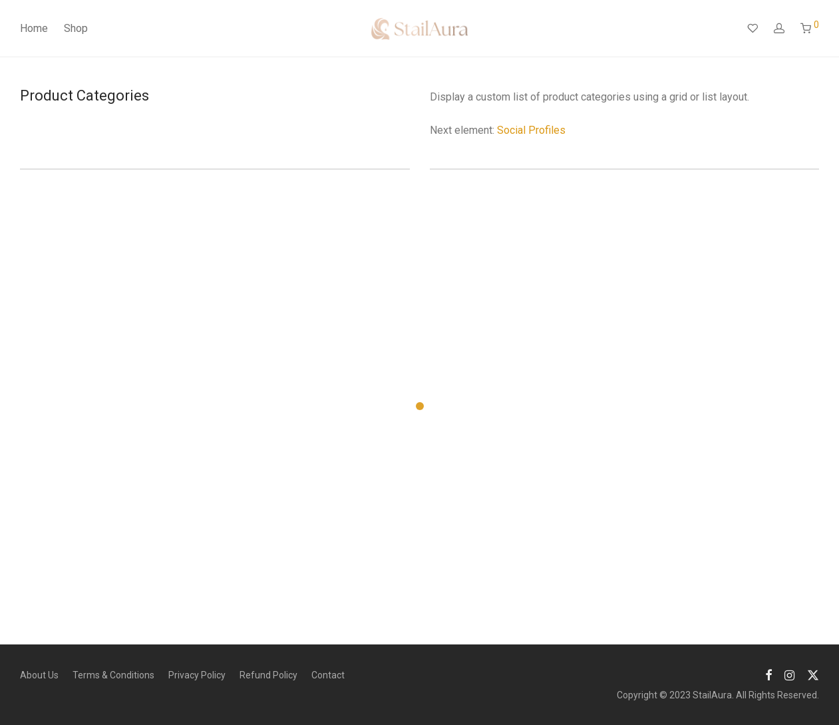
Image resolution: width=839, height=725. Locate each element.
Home (34, 28)
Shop (76, 28)
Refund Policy (268, 675)
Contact (328, 675)
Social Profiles (531, 130)
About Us (39, 675)
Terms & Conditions (113, 675)
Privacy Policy (197, 675)
